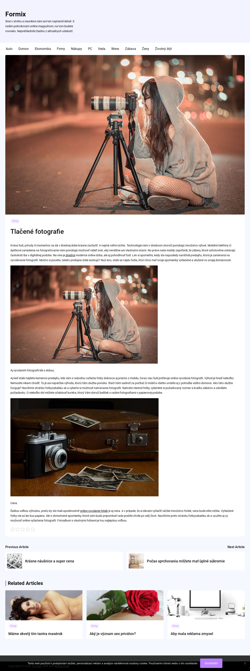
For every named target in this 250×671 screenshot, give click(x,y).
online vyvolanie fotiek (94, 511)
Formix (15, 14)
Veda (101, 49)
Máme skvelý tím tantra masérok (35, 634)
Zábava (130, 49)
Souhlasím (211, 663)
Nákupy (76, 49)
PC (90, 49)
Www (115, 49)
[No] (245, 663)
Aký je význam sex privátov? (113, 634)
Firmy (61, 49)
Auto (9, 49)
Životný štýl (163, 49)
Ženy (145, 49)
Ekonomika (43, 49)
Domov (23, 49)
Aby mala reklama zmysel (192, 634)
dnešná (70, 255)
